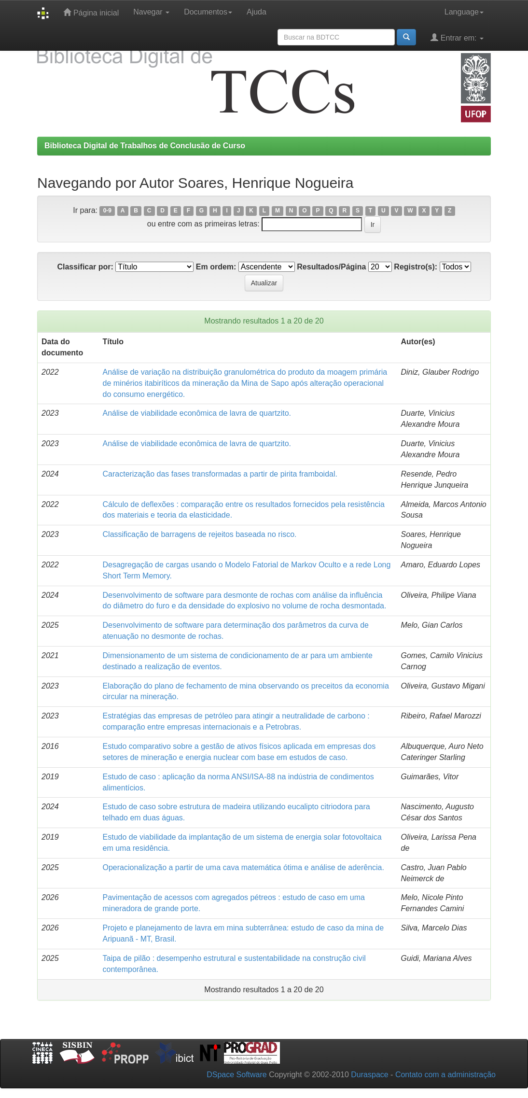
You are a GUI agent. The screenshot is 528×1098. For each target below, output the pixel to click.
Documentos (208, 12)
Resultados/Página (331, 267)
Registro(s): (415, 267)
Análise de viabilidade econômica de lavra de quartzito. (197, 413)
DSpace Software (237, 1074)
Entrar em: (457, 37)
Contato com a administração (445, 1074)
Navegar (151, 12)
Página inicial (91, 12)
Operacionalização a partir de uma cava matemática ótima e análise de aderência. (243, 867)
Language (464, 12)
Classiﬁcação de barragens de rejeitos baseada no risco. (200, 534)
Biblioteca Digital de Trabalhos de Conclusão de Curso (144, 145)
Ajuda (256, 12)
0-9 (107, 211)
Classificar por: (85, 267)
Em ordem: (216, 267)
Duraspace (369, 1074)
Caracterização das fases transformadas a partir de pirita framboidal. (220, 474)
